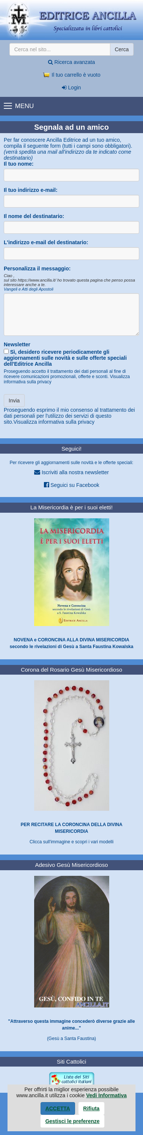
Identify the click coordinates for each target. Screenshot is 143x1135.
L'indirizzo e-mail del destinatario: (46, 242)
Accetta (57, 1108)
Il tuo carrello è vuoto (72, 75)
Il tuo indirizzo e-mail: (30, 190)
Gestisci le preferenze (72, 1121)
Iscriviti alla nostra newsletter (71, 472)
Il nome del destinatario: (34, 216)
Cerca (122, 49)
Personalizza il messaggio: (37, 269)
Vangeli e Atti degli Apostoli (28, 289)
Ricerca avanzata (71, 62)
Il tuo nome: (18, 164)
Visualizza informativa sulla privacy (54, 422)
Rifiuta (91, 1108)
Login (71, 88)
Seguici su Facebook (71, 485)
